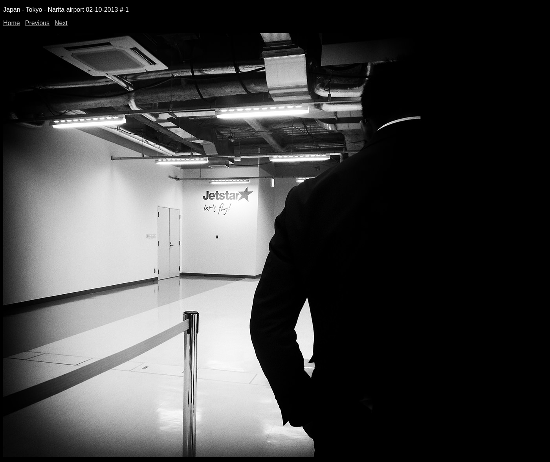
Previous (37, 23)
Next (61, 23)
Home (11, 23)
